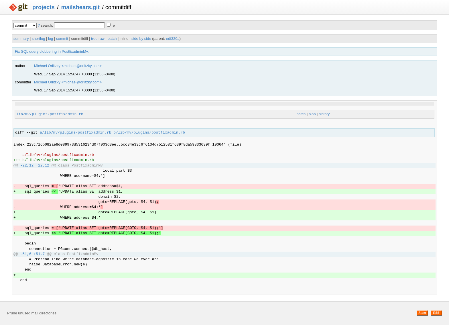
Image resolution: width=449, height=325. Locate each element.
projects (43, 7)
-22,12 (27, 165)
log (50, 38)
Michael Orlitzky (47, 66)
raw (102, 38)
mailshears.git (80, 7)
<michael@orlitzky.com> (81, 66)
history (324, 114)
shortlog (38, 38)
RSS (436, 312)
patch (112, 38)
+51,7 (39, 254)
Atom (422, 312)
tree (94, 38)
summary (21, 38)
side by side (141, 38)
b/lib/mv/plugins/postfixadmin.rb (149, 132)
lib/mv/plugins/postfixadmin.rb (49, 114)
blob (312, 114)
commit (62, 38)
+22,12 (42, 165)
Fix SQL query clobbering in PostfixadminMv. (52, 51)
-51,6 (25, 254)
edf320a (173, 38)
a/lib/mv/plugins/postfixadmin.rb (75, 132)
